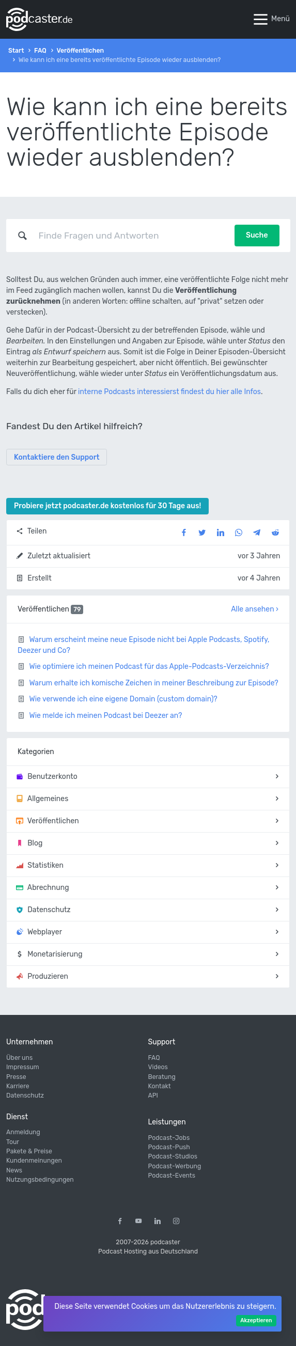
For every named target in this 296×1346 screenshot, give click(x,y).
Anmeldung (23, 1132)
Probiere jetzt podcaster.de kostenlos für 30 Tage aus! (107, 506)
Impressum (22, 1067)
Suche (257, 235)
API (153, 1095)
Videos (158, 1067)
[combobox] (131, 235)
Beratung (162, 1077)
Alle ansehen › (254, 609)
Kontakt (159, 1086)
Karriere (17, 1086)
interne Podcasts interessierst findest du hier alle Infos (169, 391)
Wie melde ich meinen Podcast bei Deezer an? (105, 715)
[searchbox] (131, 235)
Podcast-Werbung (174, 1166)
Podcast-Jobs (169, 1137)
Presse (16, 1077)
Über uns (19, 1057)
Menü (271, 19)
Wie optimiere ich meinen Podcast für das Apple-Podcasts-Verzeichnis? (149, 666)
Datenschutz (25, 1095)
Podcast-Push (169, 1147)
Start (16, 50)
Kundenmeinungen (34, 1160)
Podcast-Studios (173, 1156)
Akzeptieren (256, 1320)
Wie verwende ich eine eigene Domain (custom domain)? (123, 699)
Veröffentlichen (80, 50)
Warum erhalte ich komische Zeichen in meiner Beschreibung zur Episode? (153, 683)
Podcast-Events (171, 1175)
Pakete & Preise (29, 1151)
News (14, 1170)
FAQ (40, 50)
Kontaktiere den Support (56, 457)
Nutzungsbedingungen (40, 1179)
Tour (12, 1142)
